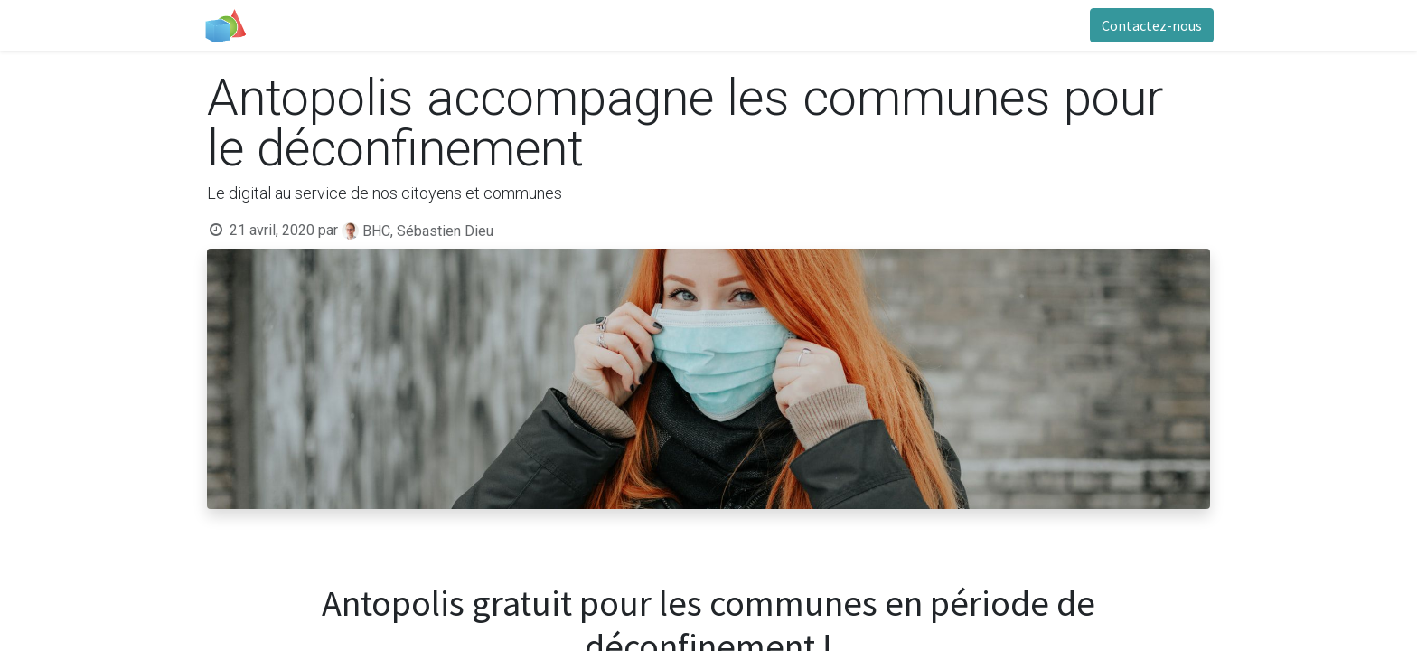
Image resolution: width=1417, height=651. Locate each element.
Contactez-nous (1148, 25)
